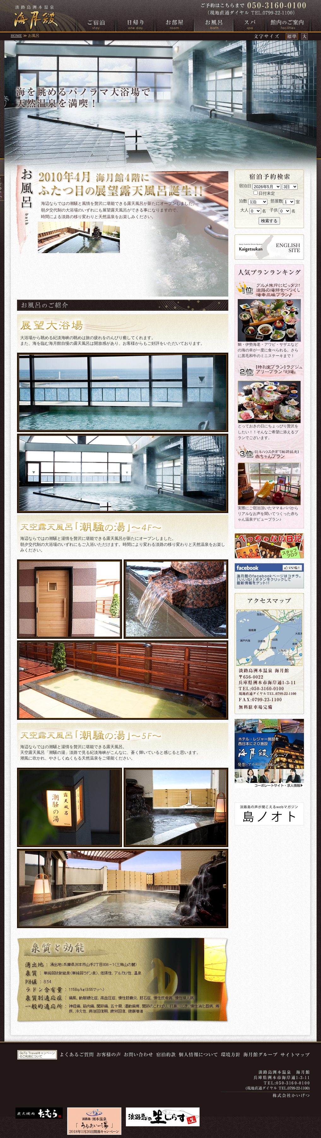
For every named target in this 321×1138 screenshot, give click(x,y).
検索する (269, 220)
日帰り (135, 24)
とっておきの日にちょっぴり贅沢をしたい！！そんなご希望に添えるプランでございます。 (268, 432)
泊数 (243, 201)
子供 (274, 210)
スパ (249, 24)
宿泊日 (245, 185)
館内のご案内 (288, 24)
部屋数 (277, 201)
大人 (244, 210)
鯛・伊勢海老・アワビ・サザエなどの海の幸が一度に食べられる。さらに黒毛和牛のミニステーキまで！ (268, 350)
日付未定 (264, 193)
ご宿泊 (96, 24)
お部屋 (174, 24)
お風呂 (213, 24)
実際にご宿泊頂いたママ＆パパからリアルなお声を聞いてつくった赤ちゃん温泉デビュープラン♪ (268, 514)
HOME (16, 35)
